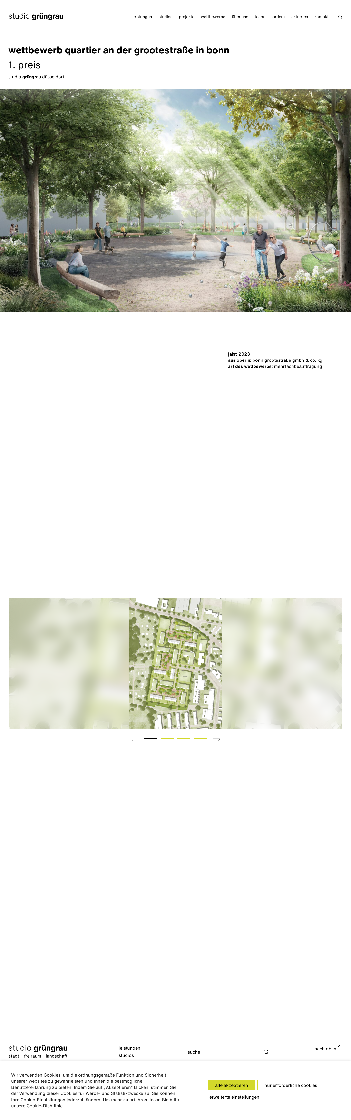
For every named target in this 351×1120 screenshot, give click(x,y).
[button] (340, 17)
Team (259, 17)
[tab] (150, 738)
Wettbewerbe (213, 17)
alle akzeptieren (231, 1085)
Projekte (186, 17)
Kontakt (321, 17)
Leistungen (142, 17)
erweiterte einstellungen (234, 1097)
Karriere (278, 17)
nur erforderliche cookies (290, 1085)
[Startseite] (38, 16)
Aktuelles (299, 17)
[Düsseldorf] (175, 77)
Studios (165, 17)
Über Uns (240, 17)
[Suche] (224, 1052)
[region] (175, 1090)
